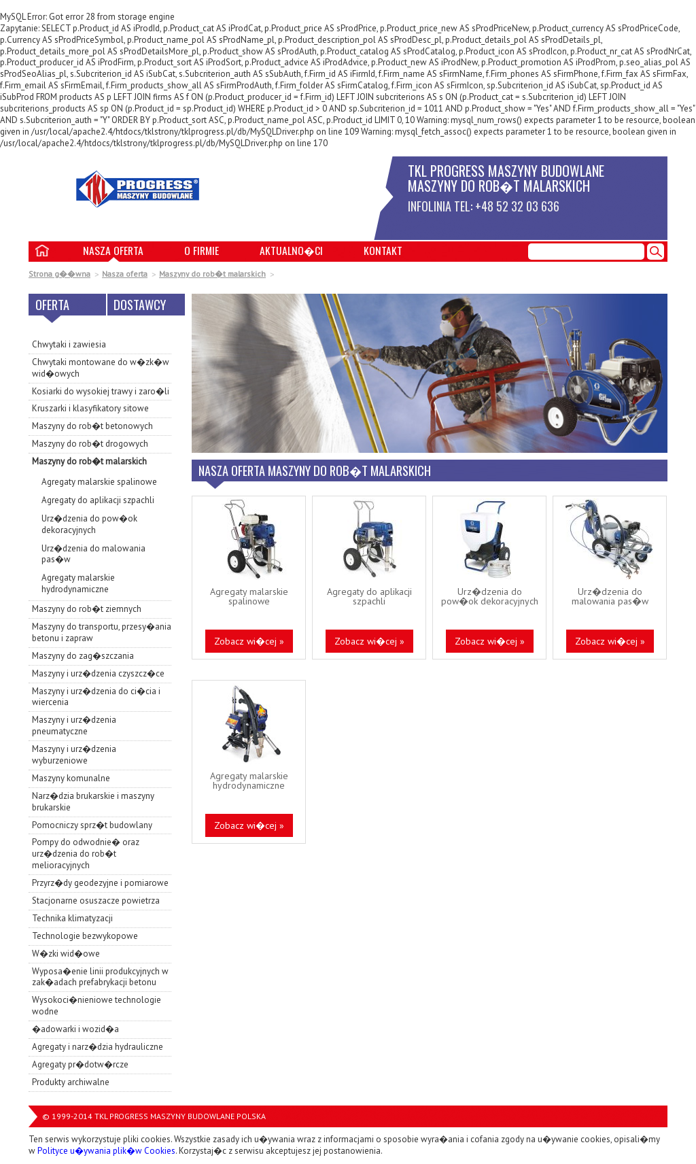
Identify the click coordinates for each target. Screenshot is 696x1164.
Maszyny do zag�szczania (83, 656)
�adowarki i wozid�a (75, 1029)
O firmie (201, 250)
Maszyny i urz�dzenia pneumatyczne (74, 725)
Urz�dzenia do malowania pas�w (93, 554)
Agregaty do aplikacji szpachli (97, 500)
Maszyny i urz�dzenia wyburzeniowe (74, 754)
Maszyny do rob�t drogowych (90, 443)
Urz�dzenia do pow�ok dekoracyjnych (89, 524)
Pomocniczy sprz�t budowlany (92, 825)
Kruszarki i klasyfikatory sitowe (90, 408)
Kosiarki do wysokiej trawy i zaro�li (100, 391)
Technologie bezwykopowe (85, 936)
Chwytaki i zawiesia (69, 344)
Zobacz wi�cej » (249, 641)
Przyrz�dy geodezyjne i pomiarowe (100, 883)
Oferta (52, 304)
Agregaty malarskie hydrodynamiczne (78, 583)
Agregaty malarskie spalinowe (99, 481)
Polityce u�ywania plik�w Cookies (106, 1151)
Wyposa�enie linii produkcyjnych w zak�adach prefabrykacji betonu (100, 977)
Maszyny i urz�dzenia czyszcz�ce (98, 673)
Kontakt (383, 250)
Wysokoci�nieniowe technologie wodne (96, 1005)
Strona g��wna (59, 274)
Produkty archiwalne (70, 1082)
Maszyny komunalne (71, 778)
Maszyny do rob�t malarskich (212, 274)
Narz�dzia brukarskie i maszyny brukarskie (93, 801)
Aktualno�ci (291, 250)
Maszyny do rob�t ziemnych (86, 609)
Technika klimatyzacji (72, 918)
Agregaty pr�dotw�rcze (80, 1064)
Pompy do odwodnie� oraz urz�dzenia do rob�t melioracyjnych (85, 853)
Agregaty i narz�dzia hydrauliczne (97, 1046)
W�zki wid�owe (66, 953)
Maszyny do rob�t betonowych (92, 426)
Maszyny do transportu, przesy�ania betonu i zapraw (101, 632)
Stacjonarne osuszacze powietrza (96, 900)
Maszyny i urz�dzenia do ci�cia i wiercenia (96, 696)
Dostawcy (140, 304)
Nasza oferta (113, 250)
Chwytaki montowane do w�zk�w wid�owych (100, 367)
